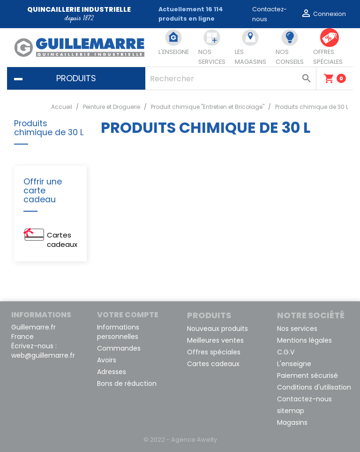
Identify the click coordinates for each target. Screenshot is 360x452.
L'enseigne (294, 363)
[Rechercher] (230, 78)
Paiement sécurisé (307, 375)
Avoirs (106, 360)
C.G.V (285, 352)
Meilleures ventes (215, 340)
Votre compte (127, 314)
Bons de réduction (127, 383)
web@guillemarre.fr (43, 355)
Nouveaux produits (217, 328)
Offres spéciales (213, 352)
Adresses (111, 371)
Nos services (297, 328)
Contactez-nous (304, 399)
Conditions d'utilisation (314, 387)
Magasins (292, 422)
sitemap (290, 410)
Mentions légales (304, 340)
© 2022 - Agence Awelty (180, 440)
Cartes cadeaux (62, 239)
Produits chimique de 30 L (48, 128)
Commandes (119, 348)
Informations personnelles (118, 331)
